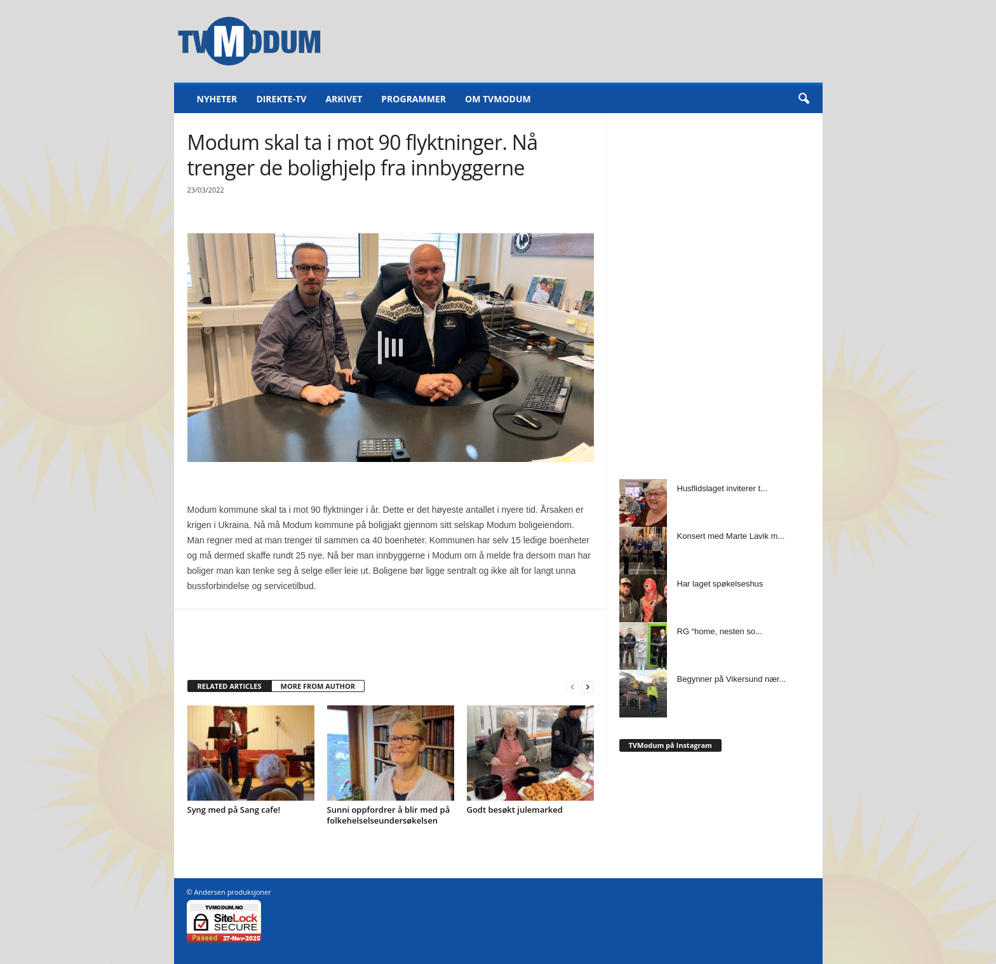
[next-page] (587, 686)
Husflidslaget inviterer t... (722, 488)
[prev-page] (572, 686)
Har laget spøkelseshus (720, 583)
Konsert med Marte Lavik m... (731, 536)
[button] (804, 99)
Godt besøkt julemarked (515, 809)
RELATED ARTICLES (230, 686)
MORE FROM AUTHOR (318, 686)
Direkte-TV (281, 99)
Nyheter (217, 99)
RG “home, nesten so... (719, 631)
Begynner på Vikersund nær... (731, 679)
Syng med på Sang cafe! (234, 809)
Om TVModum (498, 99)
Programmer (413, 99)
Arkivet (343, 99)
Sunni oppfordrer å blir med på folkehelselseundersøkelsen (388, 815)
